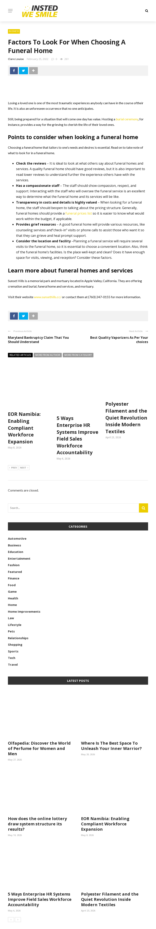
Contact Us (113, 923)
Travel (13, 650)
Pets (11, 617)
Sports (13, 637)
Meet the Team (138, 923)
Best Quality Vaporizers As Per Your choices (119, 339)
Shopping (15, 630)
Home (12, 590)
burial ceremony (127, 119)
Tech (11, 643)
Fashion (14, 551)
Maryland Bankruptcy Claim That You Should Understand (38, 339)
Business (14, 31)
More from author (47, 355)
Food (12, 571)
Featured (15, 557)
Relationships (18, 624)
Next (24, 453)
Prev (13, 453)
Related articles (20, 355)
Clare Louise (16, 59)
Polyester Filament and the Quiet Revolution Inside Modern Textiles (126, 417)
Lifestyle (14, 610)
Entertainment (19, 544)
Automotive (17, 524)
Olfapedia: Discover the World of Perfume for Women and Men (39, 734)
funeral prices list (78, 213)
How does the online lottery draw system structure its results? (37, 810)
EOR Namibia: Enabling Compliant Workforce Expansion (24, 413)
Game (12, 577)
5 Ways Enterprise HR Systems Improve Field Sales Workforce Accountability (77, 420)
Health (13, 584)
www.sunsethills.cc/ (47, 297)
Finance (13, 564)
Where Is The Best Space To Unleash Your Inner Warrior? (111, 731)
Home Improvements (24, 597)
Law (11, 604)
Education (15, 537)
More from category (78, 355)
